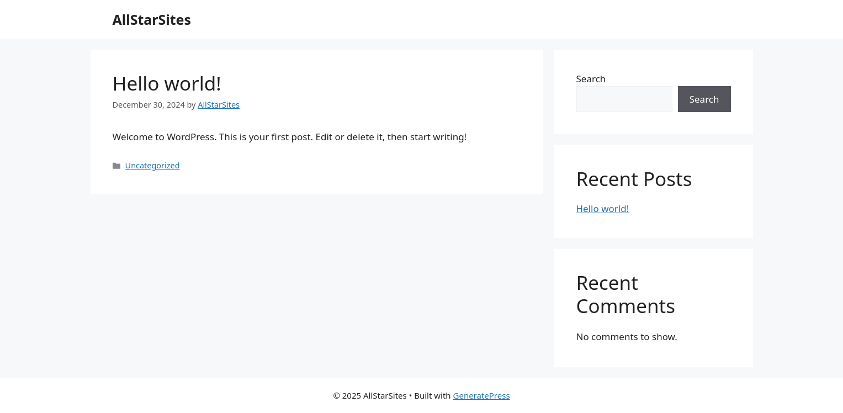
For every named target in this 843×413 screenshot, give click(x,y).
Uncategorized (152, 165)
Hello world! (167, 83)
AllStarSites (152, 19)
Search (591, 78)
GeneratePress (481, 395)
